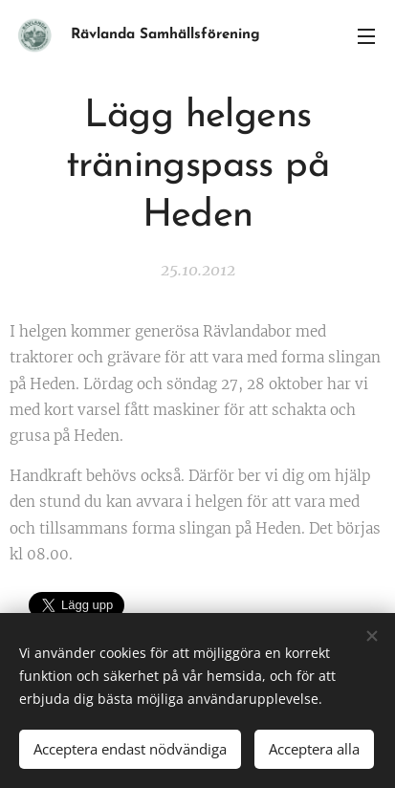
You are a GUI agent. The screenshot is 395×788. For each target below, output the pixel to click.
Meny (366, 36)
